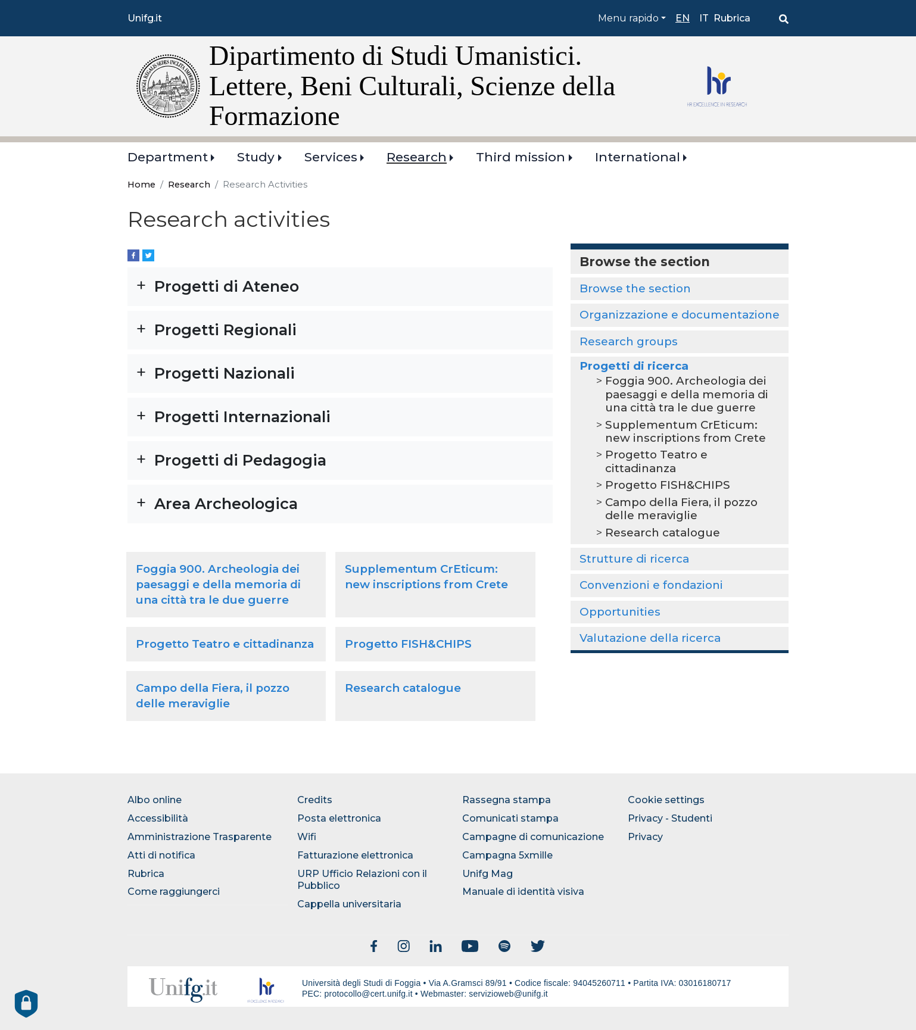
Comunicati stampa (510, 818)
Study (256, 156)
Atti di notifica (161, 855)
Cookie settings (666, 800)
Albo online (154, 800)
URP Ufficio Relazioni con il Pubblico (362, 880)
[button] (340, 286)
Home (141, 184)
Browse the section (635, 288)
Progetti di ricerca (633, 366)
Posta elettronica (339, 818)
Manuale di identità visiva (523, 891)
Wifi (306, 836)
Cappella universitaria (349, 904)
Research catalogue (403, 688)
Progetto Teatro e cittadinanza (225, 644)
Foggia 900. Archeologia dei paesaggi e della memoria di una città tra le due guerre (218, 584)
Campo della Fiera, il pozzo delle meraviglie (681, 508)
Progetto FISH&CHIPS (408, 644)
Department (167, 156)
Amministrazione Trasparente (199, 836)
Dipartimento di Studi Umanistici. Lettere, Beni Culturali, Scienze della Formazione (412, 85)
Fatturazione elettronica (355, 855)
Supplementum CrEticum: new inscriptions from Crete (685, 431)
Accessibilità (157, 818)
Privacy (645, 836)
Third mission (520, 156)
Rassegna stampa (506, 800)
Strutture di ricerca (634, 559)
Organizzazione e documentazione (679, 315)
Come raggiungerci (173, 891)
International (637, 156)
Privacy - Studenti (670, 818)
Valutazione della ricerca (650, 638)
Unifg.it (144, 18)
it (704, 18)
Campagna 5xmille (507, 855)
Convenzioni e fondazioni (651, 585)
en (682, 18)
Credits (314, 800)
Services (330, 156)
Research (417, 156)
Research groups (628, 341)
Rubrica (732, 18)
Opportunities (619, 612)
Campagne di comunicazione (533, 836)
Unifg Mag (487, 873)
